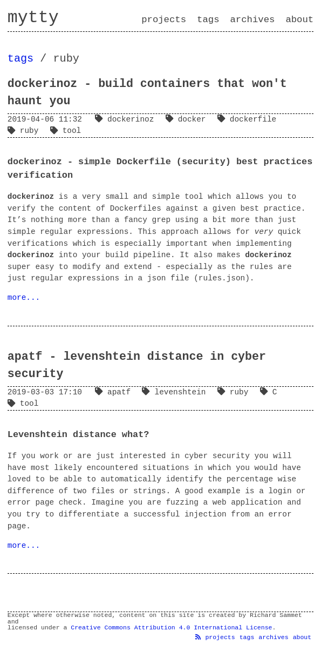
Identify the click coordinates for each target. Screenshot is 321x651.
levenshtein (176, 392)
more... (24, 297)
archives (252, 20)
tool (68, 130)
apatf (115, 392)
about (299, 20)
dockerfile (249, 119)
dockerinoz (127, 119)
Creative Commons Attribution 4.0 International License (171, 627)
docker (188, 119)
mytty (33, 18)
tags (208, 20)
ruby (25, 130)
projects (163, 20)
